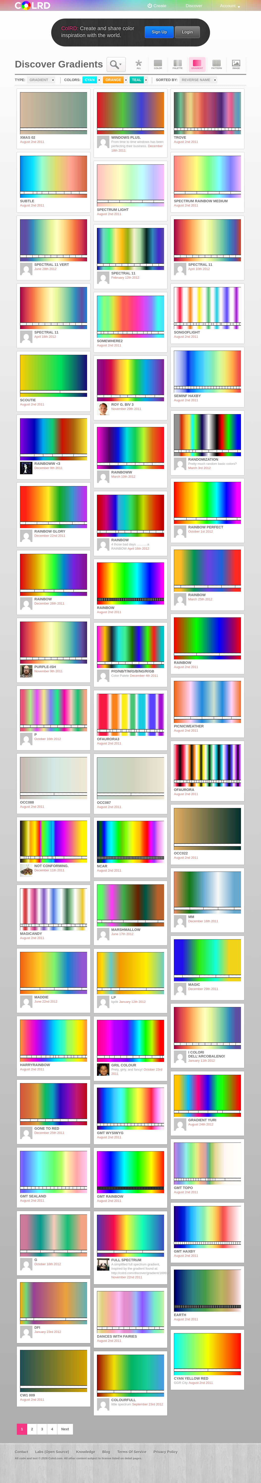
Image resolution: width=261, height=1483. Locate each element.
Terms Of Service (131, 1452)
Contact (21, 1452)
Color (158, 64)
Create (160, 5)
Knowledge (85, 1452)
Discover (194, 5)
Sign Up (159, 32)
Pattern (216, 64)
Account (228, 5)
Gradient (197, 64)
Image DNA (236, 64)
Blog (106, 1452)
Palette (177, 64)
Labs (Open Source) (52, 1452)
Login (187, 32)
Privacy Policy (165, 1452)
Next (65, 1429)
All (138, 64)
